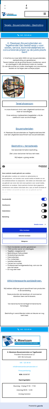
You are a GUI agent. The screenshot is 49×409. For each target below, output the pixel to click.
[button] (24, 35)
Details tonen (38, 224)
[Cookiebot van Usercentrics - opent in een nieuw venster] (38, 166)
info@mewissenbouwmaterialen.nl (25, 367)
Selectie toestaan (24, 235)
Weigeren (24, 241)
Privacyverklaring (24, 371)
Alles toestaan (24, 230)
